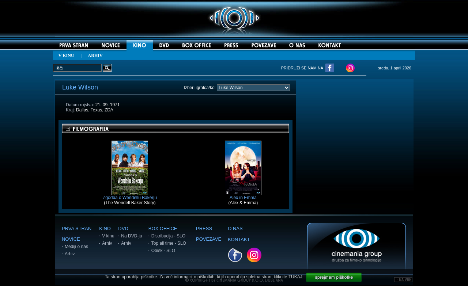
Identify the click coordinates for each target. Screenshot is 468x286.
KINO (105, 228)
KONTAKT (239, 239)
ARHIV (95, 55)
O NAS (235, 228)
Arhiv (70, 253)
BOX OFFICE (162, 228)
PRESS (204, 228)
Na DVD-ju (131, 236)
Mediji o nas (76, 246)
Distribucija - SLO (168, 236)
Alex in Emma (243, 195)
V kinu (108, 236)
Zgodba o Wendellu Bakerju (130, 195)
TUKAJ (295, 276)
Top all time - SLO (168, 243)
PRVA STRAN (76, 228)
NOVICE (71, 239)
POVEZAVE (208, 239)
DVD (123, 228)
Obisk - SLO (163, 250)
